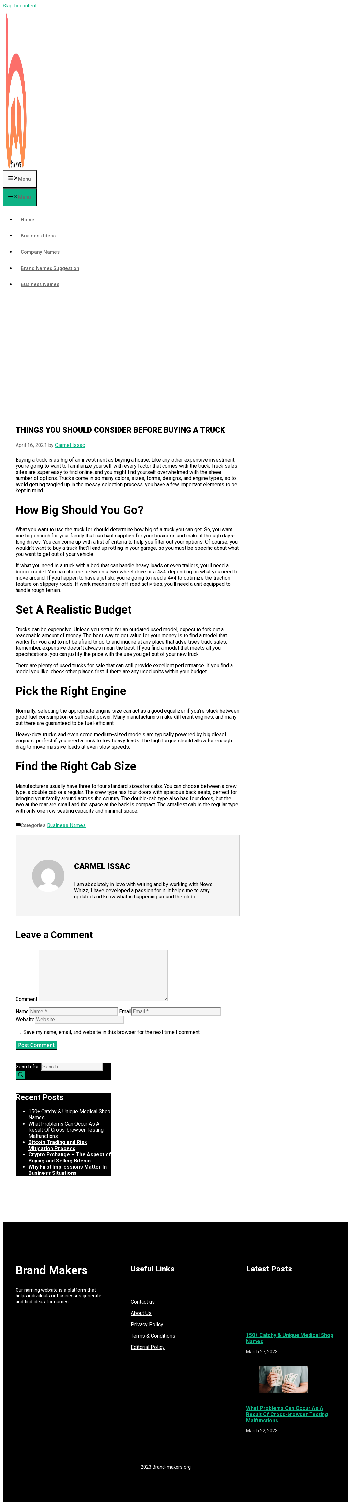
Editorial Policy (148, 1347)
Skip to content (20, 6)
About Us (141, 1313)
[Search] (21, 1075)
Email (125, 1011)
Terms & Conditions (153, 1336)
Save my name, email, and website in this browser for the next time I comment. (112, 1032)
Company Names (40, 252)
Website (25, 1020)
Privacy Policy (147, 1324)
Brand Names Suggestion (50, 268)
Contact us (143, 1302)
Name (22, 1011)
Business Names (40, 284)
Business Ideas (38, 236)
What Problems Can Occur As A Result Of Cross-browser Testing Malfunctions (66, 1130)
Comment (26, 999)
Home (27, 220)
